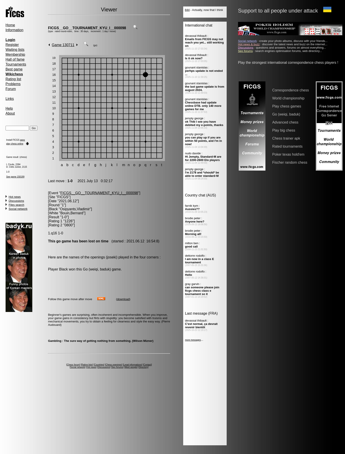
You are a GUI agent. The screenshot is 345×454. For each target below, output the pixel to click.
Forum (11, 89)
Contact (147, 364)
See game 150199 (15, 176)
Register (12, 45)
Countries (99, 364)
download (123, 299)
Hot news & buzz (249, 44)
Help (9, 108)
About (10, 113)
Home (10, 25)
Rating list (13, 79)
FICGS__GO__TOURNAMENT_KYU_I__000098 (87, 28)
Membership (15, 54)
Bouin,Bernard (71, 213)
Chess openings (114, 364)
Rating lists (86, 364)
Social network (18, 208)
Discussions (16, 200)
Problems (13, 84)
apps (22, 140)
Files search (16, 204)
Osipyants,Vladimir (75, 209)
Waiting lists (15, 50)
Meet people (131, 367)
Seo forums (117, 367)
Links (10, 99)
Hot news (15, 196)
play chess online (14, 143)
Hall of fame (15, 59)
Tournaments (16, 64)
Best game (14, 69)
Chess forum (73, 364)
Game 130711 (63, 45)
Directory (143, 367)
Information (14, 30)
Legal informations (132, 364)
